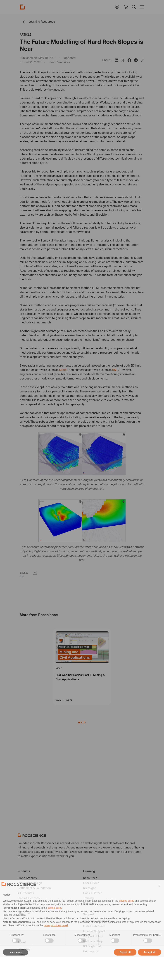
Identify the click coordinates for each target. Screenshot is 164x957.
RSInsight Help (93, 946)
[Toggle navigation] (141, 7)
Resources (90, 878)
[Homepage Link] (22, 7)
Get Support (91, 951)
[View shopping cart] (126, 7)
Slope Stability (27, 878)
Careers (23, 954)
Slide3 (63, 370)
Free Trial (24, 913)
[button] (117, 6)
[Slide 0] (79, 722)
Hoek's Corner (92, 893)
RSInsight (89, 888)
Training (88, 898)
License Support (94, 931)
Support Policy (93, 936)
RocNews (89, 903)
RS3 (114, 370)
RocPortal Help (93, 941)
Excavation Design (30, 883)
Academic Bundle (29, 908)
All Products (26, 893)
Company (24, 949)
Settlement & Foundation (34, 888)
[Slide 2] (85, 722)
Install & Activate (94, 926)
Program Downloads (96, 921)
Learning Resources (37, 21)
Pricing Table (26, 903)
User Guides (91, 883)
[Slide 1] (82, 722)
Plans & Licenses (29, 898)
